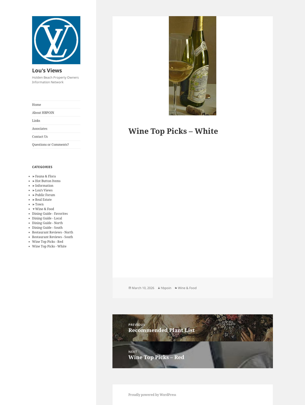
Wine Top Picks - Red (47, 241)
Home (36, 105)
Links (36, 120)
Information (44, 185)
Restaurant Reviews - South (52, 237)
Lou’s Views (44, 190)
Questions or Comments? (50, 144)
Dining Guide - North (47, 223)
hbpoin (166, 288)
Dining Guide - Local (47, 218)
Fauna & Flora (45, 176)
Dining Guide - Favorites (50, 213)
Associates (39, 128)
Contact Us (40, 136)
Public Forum (45, 195)
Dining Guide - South (47, 227)
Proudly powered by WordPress (152, 395)
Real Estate (43, 199)
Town (39, 204)
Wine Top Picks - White (49, 246)
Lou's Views (47, 70)
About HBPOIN (43, 112)
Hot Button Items (47, 181)
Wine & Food (44, 209)
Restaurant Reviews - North (52, 232)
